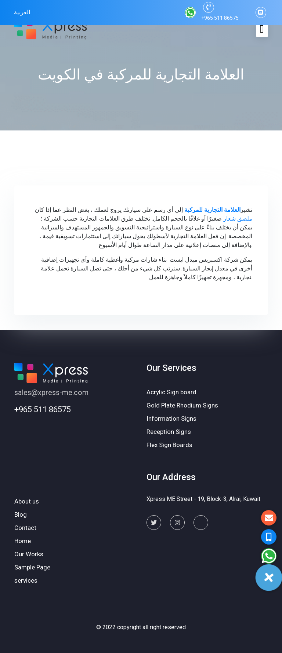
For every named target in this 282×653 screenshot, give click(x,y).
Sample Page (32, 567)
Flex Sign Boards (169, 445)
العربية (22, 12)
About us (26, 501)
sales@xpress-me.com (51, 392)
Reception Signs (169, 431)
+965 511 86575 (42, 409)
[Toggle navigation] (262, 29)
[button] (268, 556)
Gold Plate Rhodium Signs (182, 405)
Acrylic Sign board (171, 392)
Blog (20, 514)
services (25, 580)
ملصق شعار (237, 218)
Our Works (28, 554)
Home (22, 541)
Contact (25, 527)
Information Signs (171, 418)
